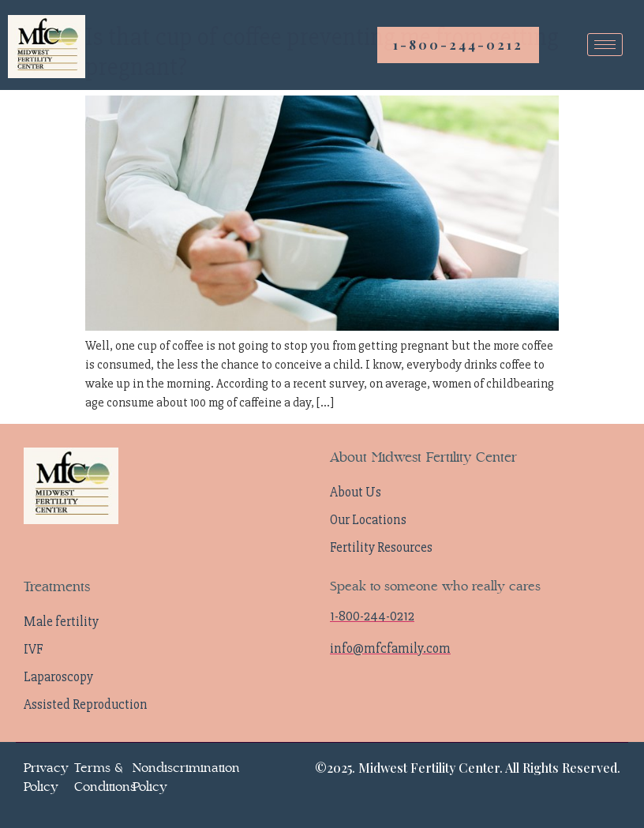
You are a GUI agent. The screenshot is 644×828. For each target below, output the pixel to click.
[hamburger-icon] (605, 44)
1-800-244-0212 (458, 44)
